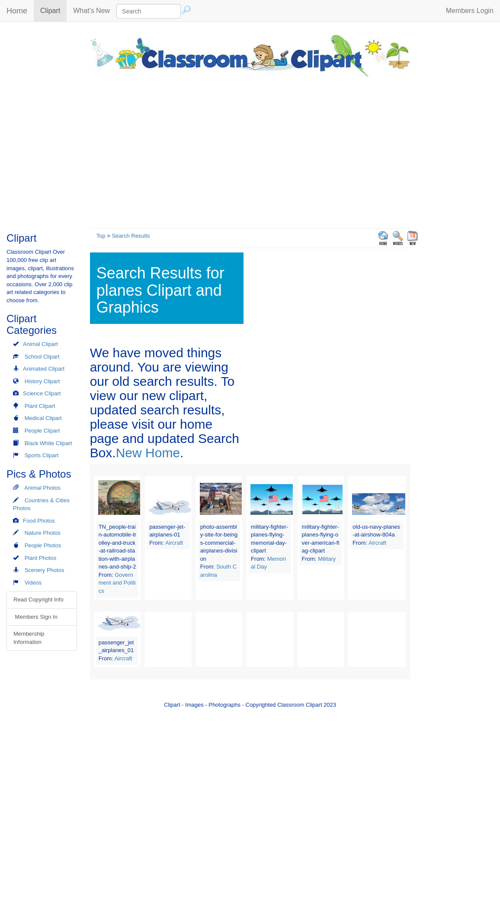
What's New (91, 10)
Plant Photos (41, 558)
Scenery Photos (44, 570)
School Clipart (42, 356)
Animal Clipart (40, 344)
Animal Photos (42, 488)
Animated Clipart (43, 368)
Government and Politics (117, 583)
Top (101, 236)
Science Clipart (42, 393)
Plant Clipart (40, 406)
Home (16, 10)
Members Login (470, 10)
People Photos (43, 545)
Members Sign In (35, 617)
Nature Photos (43, 533)
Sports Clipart (42, 455)
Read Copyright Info (38, 599)
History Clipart (42, 381)
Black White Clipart (48, 443)
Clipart (53, 10)
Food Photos (39, 520)
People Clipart (42, 430)
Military (327, 559)
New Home (148, 453)
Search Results (131, 236)
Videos (33, 582)
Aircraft (174, 543)
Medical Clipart (43, 418)
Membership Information (29, 637)
